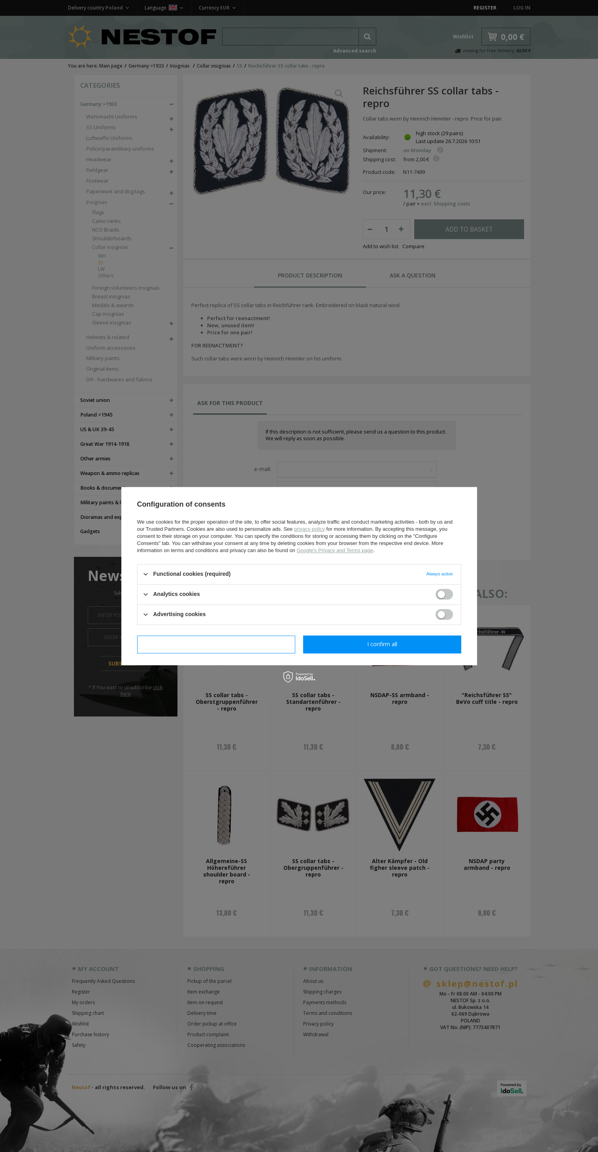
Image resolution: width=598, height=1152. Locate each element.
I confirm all (382, 644)
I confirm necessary (216, 644)
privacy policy (309, 529)
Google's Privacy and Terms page (334, 550)
